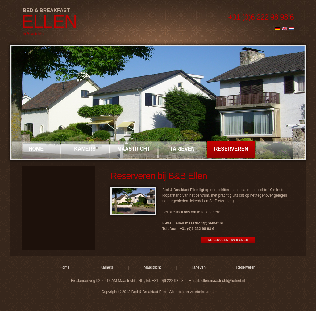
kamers (84, 148)
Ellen (49, 21)
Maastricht (152, 267)
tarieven (182, 148)
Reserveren (245, 267)
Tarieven (199, 267)
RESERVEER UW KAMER (228, 240)
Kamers (106, 267)
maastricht (133, 148)
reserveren (231, 148)
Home (36, 148)
